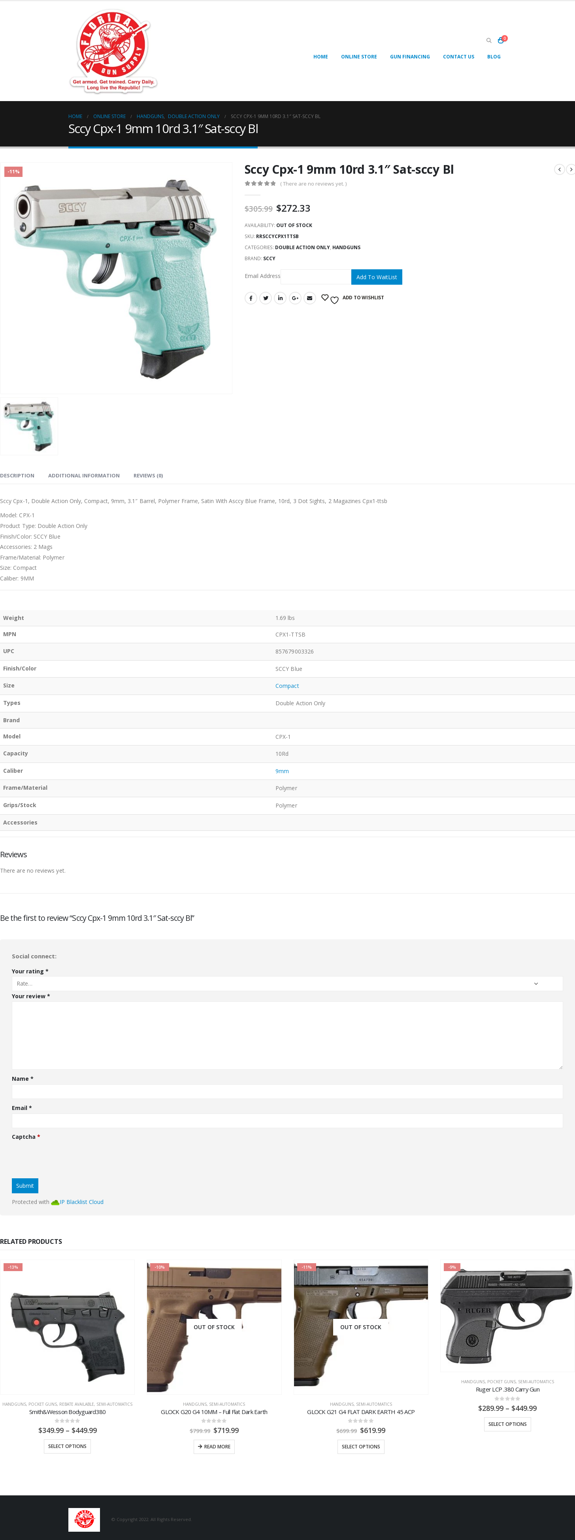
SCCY (269, 258)
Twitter (265, 298)
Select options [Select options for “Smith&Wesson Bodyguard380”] (67, 1446)
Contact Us (458, 56)
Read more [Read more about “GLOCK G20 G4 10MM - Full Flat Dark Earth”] (217, 1446)
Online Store (359, 56)
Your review (31, 996)
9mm (282, 771)
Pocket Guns (42, 1404)
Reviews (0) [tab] (148, 475)
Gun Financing (410, 56)
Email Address (298, 276)
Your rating (30, 971)
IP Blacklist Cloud (82, 1202)
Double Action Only (302, 247)
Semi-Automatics (114, 1404)
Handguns (346, 247)
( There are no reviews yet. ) (313, 183)
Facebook (251, 298)
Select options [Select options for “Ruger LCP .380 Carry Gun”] (507, 1424)
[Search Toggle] (489, 40)
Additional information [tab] (84, 475)
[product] (67, 1327)
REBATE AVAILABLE (76, 1404)
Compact (287, 685)
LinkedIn (280, 298)
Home (320, 56)
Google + (295, 298)
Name (23, 1078)
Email (310, 298)
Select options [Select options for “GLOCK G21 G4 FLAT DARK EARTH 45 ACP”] (361, 1446)
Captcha (26, 1136)
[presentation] (72, 1157)
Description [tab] (17, 475)
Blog (494, 56)
